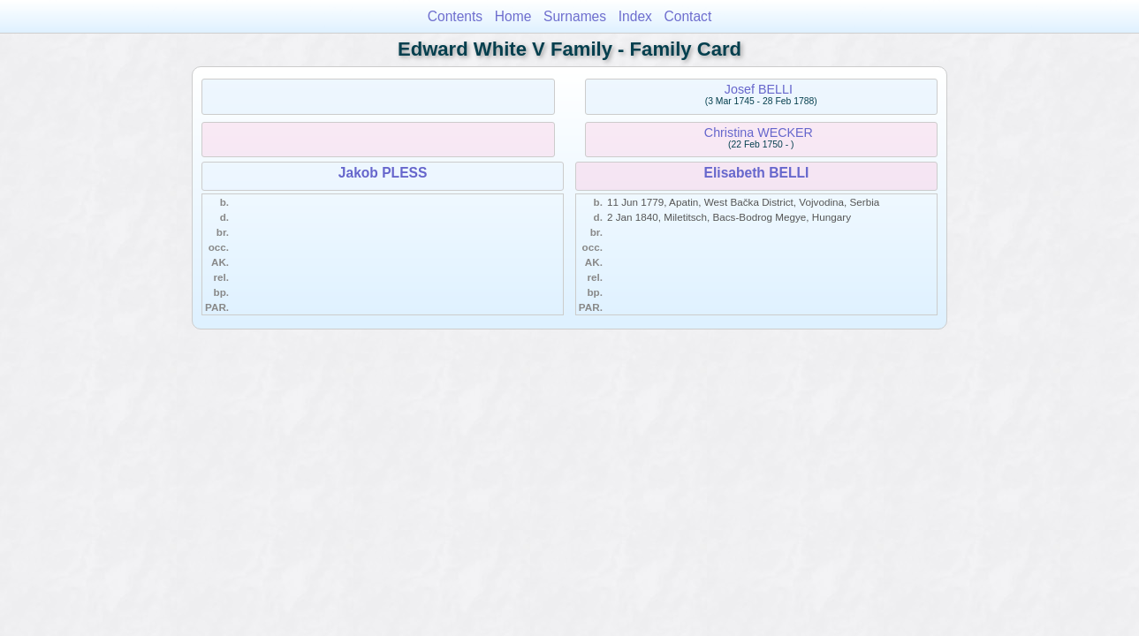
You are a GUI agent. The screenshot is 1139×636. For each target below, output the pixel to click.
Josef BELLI (759, 89)
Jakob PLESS (383, 172)
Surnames (574, 16)
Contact (688, 16)
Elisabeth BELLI (756, 172)
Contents (455, 16)
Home (513, 16)
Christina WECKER (758, 132)
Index (635, 16)
